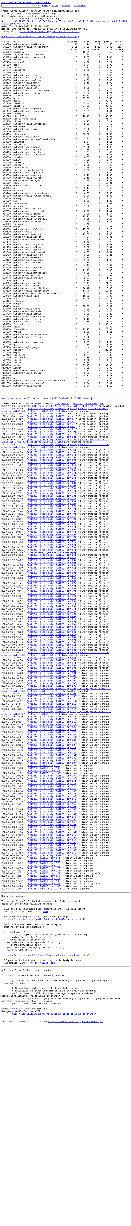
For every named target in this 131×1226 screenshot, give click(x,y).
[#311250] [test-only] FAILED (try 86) (51, 756)
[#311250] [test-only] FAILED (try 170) (52, 1024)
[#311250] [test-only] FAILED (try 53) (51, 654)
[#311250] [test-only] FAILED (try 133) (52, 910)
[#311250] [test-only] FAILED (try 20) (51, 553)
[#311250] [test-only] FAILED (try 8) (51, 510)
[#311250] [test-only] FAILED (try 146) (52, 950)
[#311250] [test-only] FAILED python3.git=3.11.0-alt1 (59, 485)
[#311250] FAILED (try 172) (44, 1030)
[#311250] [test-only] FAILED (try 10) (51, 516)
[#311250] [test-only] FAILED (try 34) (51, 596)
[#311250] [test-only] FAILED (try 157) (52, 984)
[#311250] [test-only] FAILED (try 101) (52, 805)
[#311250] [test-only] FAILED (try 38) (51, 608)
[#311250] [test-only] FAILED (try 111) (52, 839)
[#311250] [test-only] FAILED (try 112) (52, 842)
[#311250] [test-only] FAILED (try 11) (51, 519)
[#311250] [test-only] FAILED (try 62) (51, 682)
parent (19, 476)
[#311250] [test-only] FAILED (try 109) (52, 833)
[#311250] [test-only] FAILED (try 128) (52, 895)
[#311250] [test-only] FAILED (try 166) (52, 1012)
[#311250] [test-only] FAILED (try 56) (51, 664)
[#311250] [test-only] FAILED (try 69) (51, 704)
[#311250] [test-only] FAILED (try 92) (51, 775)
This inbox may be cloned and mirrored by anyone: (33, 1166)
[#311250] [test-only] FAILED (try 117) (52, 861)
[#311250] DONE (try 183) (43, 1064)
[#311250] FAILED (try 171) (44, 1027)
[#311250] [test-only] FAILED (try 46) (51, 633)
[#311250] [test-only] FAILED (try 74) (51, 719)
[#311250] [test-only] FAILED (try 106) (52, 821)
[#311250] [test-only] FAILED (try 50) (51, 645)
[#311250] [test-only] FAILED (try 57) (51, 667)
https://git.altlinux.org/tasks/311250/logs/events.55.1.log (40, 43)
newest (87, 476)
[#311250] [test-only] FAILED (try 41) (51, 618)
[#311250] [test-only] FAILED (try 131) (52, 904)
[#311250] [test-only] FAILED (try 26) (51, 571)
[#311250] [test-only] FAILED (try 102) (52, 809)
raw (86, 33)
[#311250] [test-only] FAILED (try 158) (52, 987)
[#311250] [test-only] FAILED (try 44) (51, 627)
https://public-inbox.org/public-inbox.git (75, 1222)
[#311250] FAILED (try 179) (44, 1052)
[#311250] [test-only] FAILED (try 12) (51, 522)
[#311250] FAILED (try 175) (44, 1040)
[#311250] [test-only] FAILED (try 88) (51, 762)
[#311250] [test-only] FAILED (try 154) (52, 975)
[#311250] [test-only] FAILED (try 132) (52, 907)
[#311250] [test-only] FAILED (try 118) (52, 864)
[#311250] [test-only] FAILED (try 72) (51, 713)
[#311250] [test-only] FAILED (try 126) (52, 889)
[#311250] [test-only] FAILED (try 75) (51, 722)
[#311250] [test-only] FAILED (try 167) (52, 1015)
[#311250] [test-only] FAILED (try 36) (51, 602)
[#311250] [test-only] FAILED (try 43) (51, 624)
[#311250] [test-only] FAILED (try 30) (51, 584)
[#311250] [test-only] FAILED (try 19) (51, 550)
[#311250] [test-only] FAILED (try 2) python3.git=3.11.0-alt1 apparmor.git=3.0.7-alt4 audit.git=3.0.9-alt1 (54, 490)
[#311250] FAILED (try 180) (44, 1055)
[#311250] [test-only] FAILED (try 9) (51, 513)
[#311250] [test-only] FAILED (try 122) (52, 876)
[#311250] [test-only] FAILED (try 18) (51, 547)
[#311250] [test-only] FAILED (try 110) (52, 836)
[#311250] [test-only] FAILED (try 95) (51, 787)
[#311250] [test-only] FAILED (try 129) (52, 898)
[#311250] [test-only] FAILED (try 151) (52, 966)
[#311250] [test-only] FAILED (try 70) (51, 707)
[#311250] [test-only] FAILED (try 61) (51, 679)
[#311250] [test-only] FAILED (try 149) (52, 960)
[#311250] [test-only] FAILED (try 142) (52, 938)
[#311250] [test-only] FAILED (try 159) (52, 990)
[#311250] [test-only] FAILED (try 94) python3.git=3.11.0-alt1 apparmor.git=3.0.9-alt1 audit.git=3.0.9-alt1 (55, 783)
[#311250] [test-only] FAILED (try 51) (51, 648)
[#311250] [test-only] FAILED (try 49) (51, 642)
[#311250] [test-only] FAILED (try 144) (52, 944)
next (4, 476)
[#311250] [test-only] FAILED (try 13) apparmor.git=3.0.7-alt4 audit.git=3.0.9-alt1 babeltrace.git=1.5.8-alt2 (55, 527)
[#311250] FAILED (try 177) (44, 1046)
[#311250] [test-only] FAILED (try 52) (51, 651)
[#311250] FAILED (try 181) (44, 1058)
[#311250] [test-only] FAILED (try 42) (51, 621)
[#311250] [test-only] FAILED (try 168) (52, 1018)
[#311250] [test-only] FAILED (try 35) (51, 599)
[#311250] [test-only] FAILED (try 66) (51, 695)
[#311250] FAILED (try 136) (44, 919)
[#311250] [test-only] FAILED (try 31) (51, 587)
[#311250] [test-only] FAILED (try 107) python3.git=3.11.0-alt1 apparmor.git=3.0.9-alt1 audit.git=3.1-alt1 (56, 826)
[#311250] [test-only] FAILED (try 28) (51, 577)
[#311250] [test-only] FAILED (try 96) (51, 790)
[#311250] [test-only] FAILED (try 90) (51, 768)
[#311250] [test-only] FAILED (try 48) (51, 639)
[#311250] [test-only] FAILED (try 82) (51, 744)
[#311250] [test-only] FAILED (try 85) (51, 753)
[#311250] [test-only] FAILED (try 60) (51, 676)
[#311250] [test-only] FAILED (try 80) (51, 738)
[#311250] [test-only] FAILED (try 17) (51, 544)
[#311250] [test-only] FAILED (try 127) (52, 892)
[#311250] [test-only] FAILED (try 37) (51, 605)
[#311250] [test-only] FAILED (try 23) (51, 562)
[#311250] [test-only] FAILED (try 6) (51, 503)
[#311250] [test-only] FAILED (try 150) (52, 963)
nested (65, 482)
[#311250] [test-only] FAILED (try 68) (51, 701)
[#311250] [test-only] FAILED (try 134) (52, 913)
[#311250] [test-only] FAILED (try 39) (51, 611)
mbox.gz (78, 482)
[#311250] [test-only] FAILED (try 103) (52, 812)
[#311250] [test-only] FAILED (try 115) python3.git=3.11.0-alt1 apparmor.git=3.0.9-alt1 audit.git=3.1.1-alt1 (56, 854)
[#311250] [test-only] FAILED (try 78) (51, 732)
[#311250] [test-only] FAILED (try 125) (52, 886)
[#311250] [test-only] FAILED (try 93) (51, 778)
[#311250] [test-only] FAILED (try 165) (52, 1009)
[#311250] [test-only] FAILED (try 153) (52, 972)
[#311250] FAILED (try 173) (44, 1033)
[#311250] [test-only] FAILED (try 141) (52, 935)
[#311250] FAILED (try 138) (44, 926)
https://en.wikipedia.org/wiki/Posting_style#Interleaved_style (45, 1100)
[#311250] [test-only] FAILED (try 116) (52, 858)
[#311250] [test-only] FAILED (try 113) (52, 846)
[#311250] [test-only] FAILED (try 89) (51, 765)
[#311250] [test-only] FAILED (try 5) (51, 500)
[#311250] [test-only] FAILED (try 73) (51, 716)
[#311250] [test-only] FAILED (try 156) (52, 981)
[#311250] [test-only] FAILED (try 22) (51, 559)
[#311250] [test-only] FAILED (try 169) (52, 1021)
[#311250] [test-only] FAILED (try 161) (52, 997)
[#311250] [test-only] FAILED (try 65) (51, 691)
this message (44, 1078)
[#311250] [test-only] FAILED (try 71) (51, 710)
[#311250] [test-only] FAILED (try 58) (51, 670)
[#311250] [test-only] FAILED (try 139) (52, 929)
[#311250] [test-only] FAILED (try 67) (51, 698)
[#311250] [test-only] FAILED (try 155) (52, 978)
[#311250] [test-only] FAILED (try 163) (52, 1003)
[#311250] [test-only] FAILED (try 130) (52, 901)
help (50, 6)
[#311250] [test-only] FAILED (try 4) (51, 497)
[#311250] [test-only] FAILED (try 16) (51, 540)
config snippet (21, 1206)
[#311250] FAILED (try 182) (44, 1061)
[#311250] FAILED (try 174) (44, 1037)
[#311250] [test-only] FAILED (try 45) (51, 630)
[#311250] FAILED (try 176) (44, 1043)
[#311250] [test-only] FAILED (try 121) (52, 873)
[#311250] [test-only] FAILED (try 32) (51, 590)
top (102, 482)
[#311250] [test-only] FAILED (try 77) (51, 728)
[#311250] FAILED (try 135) (44, 916)
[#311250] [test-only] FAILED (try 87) (51, 759)
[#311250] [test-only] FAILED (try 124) (52, 882)
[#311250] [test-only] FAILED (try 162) (52, 1000)
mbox (45, 1091)
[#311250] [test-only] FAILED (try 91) (51, 772)
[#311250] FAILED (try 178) (44, 1049)
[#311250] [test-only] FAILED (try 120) (52, 870)
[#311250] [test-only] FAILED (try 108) (52, 830)
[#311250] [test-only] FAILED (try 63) (51, 685)
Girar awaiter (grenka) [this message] (51, 661)
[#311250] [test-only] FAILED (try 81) (51, 741)
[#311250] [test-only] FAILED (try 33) (51, 593)
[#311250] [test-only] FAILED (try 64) (51, 688)
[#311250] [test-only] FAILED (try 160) (52, 993)
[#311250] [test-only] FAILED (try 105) (52, 818)
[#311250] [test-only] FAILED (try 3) (51, 494)
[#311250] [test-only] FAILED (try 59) (51, 673)
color (60, 6)
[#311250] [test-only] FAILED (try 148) (52, 956)
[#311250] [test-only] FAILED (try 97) (51, 793)
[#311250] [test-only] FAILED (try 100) (52, 802)
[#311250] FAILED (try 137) (44, 923)
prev (10, 476)
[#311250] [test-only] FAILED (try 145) (52, 947)
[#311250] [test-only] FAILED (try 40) (51, 614)
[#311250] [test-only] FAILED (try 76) (51, 725)
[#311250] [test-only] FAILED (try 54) (51, 658)
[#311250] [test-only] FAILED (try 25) (51, 568)
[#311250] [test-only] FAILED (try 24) (51, 565)
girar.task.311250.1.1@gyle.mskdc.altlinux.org (50, 37)
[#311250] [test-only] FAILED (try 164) (52, 1006)
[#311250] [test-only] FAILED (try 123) (52, 879)
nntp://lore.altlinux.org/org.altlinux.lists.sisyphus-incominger (54, 1213)
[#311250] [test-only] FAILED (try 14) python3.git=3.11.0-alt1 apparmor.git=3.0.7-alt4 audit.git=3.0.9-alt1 (55, 533)
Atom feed (85, 6)
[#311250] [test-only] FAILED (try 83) (51, 747)
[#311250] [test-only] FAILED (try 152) (52, 969)
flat (57, 482)
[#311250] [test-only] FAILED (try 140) (52, 932)
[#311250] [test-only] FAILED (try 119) (52, 867)
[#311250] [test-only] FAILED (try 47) (51, 636)
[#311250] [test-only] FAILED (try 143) (52, 941)
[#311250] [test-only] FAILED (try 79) (51, 735)
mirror (72, 6)
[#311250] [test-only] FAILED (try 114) (52, 849)
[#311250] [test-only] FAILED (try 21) (51, 556)
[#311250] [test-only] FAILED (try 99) (51, 799)
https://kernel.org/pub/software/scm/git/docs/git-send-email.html (46, 1143)
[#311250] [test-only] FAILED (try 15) (51, 537)
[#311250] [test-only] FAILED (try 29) (51, 581)
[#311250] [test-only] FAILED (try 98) (51, 796)
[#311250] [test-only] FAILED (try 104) (52, 815)
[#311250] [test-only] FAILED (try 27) (51, 574)
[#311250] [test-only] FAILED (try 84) (51, 750)
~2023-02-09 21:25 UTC (67, 476)
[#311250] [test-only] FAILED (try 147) (52, 953)
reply (27, 476)
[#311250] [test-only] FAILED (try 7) (51, 507)
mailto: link (48, 1152)
